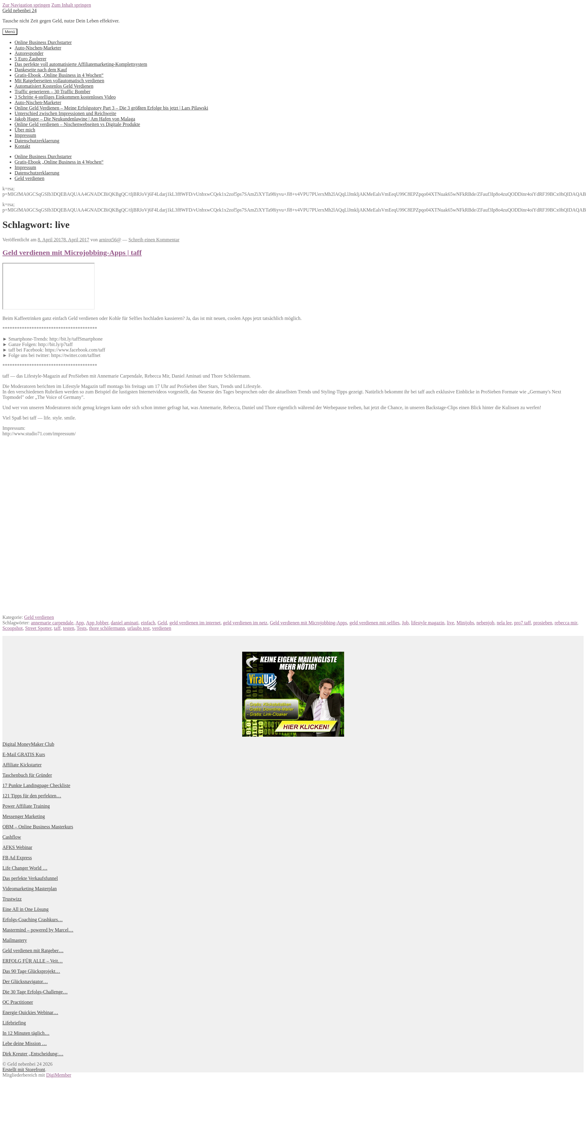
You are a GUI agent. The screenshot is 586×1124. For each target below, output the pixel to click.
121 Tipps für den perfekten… (31, 795)
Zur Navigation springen (26, 5)
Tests (82, 628)
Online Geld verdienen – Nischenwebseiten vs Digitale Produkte (77, 124)
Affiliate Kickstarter (22, 764)
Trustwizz (12, 899)
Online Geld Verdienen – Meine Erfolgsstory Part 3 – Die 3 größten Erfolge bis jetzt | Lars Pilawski (111, 107)
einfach (148, 622)
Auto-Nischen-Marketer (38, 47)
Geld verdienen (29, 178)
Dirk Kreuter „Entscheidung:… (32, 1053)
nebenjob (485, 622)
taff (57, 628)
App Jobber (97, 622)
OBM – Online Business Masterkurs (37, 826)
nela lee (504, 622)
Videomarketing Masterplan (29, 888)
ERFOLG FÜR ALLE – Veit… (32, 960)
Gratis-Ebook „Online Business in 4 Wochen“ (59, 75)
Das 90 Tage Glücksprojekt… (31, 971)
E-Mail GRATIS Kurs (23, 754)
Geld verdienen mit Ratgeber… (32, 950)
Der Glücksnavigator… (25, 981)
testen (68, 628)
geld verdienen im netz (245, 622)
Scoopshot (12, 628)
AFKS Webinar (17, 847)
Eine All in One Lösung (25, 909)
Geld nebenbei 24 (19, 10)
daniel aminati (124, 622)
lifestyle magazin (428, 622)
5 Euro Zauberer (30, 58)
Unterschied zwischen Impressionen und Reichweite (65, 113)
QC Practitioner (17, 1002)
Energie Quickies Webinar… (30, 1012)
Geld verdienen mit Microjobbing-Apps (308, 622)
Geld (162, 622)
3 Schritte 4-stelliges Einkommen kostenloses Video (65, 97)
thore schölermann (107, 628)
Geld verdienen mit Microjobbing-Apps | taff (72, 252)
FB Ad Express (17, 857)
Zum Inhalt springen (71, 5)
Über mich (25, 129)
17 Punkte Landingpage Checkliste (36, 785)
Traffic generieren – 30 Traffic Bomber (52, 91)
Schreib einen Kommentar (153, 239)
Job (405, 622)
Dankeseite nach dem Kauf (41, 69)
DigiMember (58, 1075)
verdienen (161, 628)
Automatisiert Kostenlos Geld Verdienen (54, 86)
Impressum (25, 135)
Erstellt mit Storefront (23, 1069)
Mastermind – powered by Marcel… (37, 929)
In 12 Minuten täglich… (25, 1033)
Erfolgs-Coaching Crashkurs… (32, 919)
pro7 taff (522, 622)
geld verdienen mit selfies (375, 622)
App (80, 622)
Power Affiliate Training (26, 806)
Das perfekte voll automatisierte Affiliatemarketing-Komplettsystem (81, 64)
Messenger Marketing (23, 816)
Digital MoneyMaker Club (28, 744)
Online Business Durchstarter (43, 42)
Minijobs (465, 622)
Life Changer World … (24, 868)
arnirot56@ (110, 239)
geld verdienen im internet (194, 622)
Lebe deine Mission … (24, 1043)
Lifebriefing (14, 1022)
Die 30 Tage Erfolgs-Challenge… (35, 991)
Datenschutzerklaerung (37, 140)
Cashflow (11, 837)
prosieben (542, 622)
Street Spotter (38, 628)
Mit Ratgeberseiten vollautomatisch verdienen (59, 80)
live (450, 622)
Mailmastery (14, 940)
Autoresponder (29, 53)
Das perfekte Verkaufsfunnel (30, 878)
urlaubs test (138, 628)
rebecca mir (566, 622)
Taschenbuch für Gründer (27, 775)
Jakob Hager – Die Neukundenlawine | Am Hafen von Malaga (75, 118)
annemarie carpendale (52, 622)
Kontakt (22, 146)
